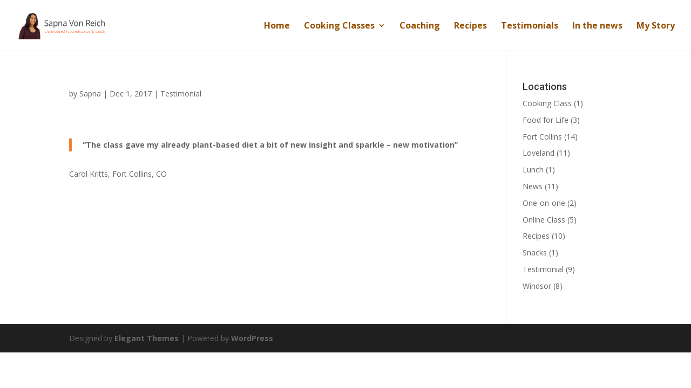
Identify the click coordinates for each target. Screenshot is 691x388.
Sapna (90, 93)
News (533, 186)
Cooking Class (547, 103)
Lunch (533, 169)
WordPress (252, 338)
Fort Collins (542, 136)
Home (277, 26)
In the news (597, 26)
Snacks (535, 252)
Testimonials (529, 26)
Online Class (544, 219)
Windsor (537, 286)
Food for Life (545, 120)
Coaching (419, 26)
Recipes (470, 26)
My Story (655, 26)
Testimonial (180, 93)
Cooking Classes (339, 26)
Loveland (538, 153)
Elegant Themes (146, 338)
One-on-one (544, 203)
